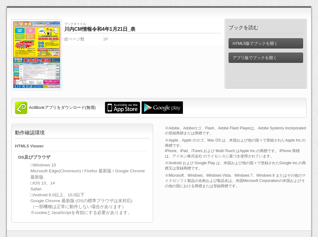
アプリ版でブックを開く (255, 57)
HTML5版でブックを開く (255, 43)
